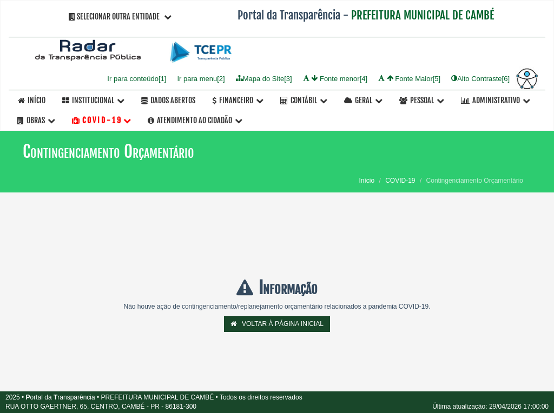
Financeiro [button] (237, 100)
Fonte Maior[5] (409, 78)
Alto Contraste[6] (480, 78)
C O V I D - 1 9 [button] (101, 120)
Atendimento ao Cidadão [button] (195, 120)
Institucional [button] (93, 100)
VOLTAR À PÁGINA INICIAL (277, 324)
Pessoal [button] (421, 100)
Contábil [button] (303, 100)
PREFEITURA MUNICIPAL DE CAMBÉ (422, 15)
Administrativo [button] (495, 100)
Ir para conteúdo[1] (136, 78)
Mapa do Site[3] (264, 78)
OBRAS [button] (36, 120)
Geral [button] (363, 100)
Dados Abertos (168, 100)
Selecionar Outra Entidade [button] (120, 16)
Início (31, 100)
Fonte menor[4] (335, 78)
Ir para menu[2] (201, 78)
